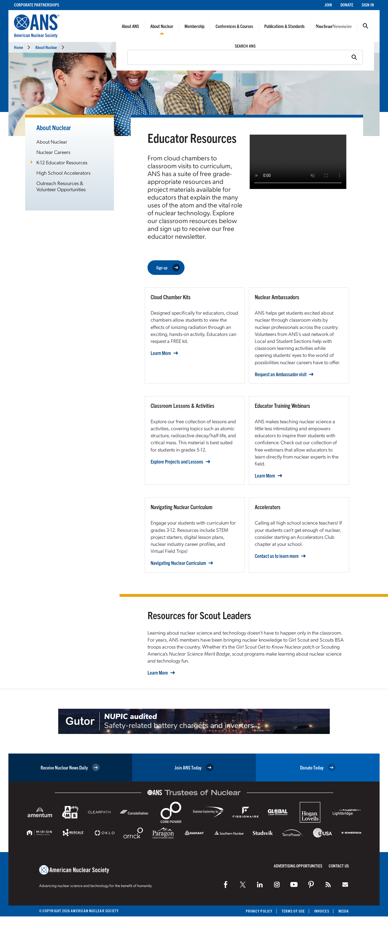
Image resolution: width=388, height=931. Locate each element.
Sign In (368, 4)
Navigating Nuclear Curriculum (178, 563)
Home (18, 47)
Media (343, 911)
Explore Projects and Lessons (177, 461)
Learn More (161, 353)
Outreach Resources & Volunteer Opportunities (61, 186)
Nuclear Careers (53, 152)
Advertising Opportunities (298, 865)
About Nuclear (161, 26)
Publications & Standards (284, 26)
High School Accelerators (63, 172)
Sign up (168, 268)
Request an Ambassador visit (281, 374)
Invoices (321, 911)
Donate (346, 4)
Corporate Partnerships (36, 4)
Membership (194, 26)
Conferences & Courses (234, 26)
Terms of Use (293, 911)
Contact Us (339, 865)
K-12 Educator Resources (61, 162)
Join (328, 4)
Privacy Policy (259, 911)
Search (365, 26)
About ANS (130, 26)
